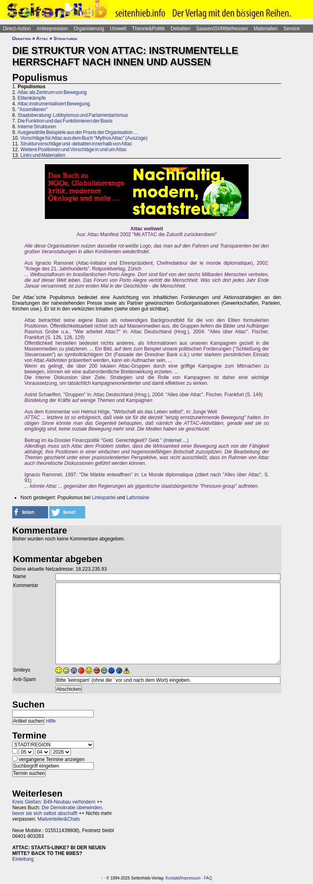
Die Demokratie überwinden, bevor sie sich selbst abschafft (57, 810)
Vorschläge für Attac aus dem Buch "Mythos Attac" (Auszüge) (84, 138)
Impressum (191, 878)
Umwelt (118, 28)
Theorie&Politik (148, 28)
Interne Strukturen (37, 126)
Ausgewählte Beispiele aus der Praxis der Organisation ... (78, 132)
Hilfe (51, 721)
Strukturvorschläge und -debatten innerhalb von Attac (76, 144)
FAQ (208, 878)
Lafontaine (137, 497)
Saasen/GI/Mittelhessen (222, 28)
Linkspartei (103, 497)
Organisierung (88, 28)
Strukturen (65, 38)
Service (291, 28)
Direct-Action (17, 28)
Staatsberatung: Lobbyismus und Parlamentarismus (73, 115)
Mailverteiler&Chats (58, 819)
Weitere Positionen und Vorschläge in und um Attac (73, 149)
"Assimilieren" (32, 109)
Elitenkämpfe (32, 98)
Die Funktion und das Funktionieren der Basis (65, 121)
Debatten (181, 28)
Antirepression (52, 28)
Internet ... (176, 440)
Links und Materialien (42, 155)
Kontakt (172, 878)
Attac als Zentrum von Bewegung (52, 92)
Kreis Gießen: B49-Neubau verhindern (53, 802)
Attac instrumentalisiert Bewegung (54, 104)
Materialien (266, 28)
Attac (42, 38)
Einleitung (23, 859)
